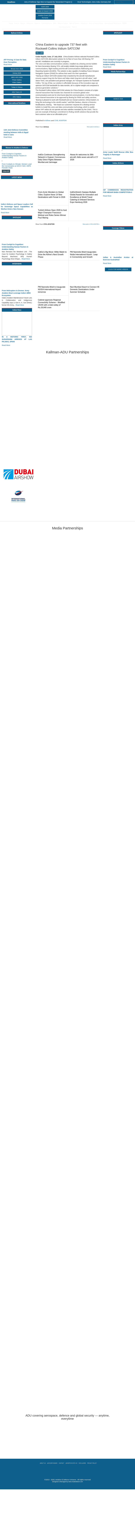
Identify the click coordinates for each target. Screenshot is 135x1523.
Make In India (62, 23)
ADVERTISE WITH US (71, 1463)
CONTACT (61, 1463)
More (73, 27)
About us (43, 1463)
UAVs (54, 23)
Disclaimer (82, 1463)
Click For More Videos (118, 269)
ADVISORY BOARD (52, 1463)
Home (11, 23)
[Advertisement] (67, 1438)
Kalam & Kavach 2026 (45, 11)
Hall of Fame (73, 23)
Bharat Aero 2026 (17, 69)
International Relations (112, 23)
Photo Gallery (17, 80)
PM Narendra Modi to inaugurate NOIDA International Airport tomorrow (51, 289)
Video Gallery (17, 82)
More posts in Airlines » (93, 127)
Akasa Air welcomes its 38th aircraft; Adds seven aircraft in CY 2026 (84, 157)
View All (6, 171)
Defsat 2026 (17, 73)
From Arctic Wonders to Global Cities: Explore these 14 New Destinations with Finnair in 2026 (51, 194)
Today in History (16, 87)
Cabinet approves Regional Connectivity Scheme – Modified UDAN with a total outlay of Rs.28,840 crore (51, 303)
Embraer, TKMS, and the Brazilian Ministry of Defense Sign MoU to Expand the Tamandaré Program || (40, 2)
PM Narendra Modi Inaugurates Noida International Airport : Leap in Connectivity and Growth (84, 254)
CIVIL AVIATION (60, 120)
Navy (22, 23)
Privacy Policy (92, 1463)
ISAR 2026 (45, 7)
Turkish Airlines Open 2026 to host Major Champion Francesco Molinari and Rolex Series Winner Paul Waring (52, 214)
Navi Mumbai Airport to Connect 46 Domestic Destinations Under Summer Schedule (84, 289)
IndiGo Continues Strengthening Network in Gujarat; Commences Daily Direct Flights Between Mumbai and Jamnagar (51, 158)
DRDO (125, 23)
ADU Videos (17, 97)
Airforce (29, 23)
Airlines (48, 120)
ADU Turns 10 (17, 92)
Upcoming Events (64, 27)
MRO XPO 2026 (17, 77)
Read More (8, 64)
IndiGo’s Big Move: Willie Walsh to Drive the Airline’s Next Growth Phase (52, 254)
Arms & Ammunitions (96, 23)
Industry (83, 23)
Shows (36, 23)
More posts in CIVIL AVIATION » (91, 224)
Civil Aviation (45, 23)
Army (16, 23)
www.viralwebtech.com (75, 1482)
